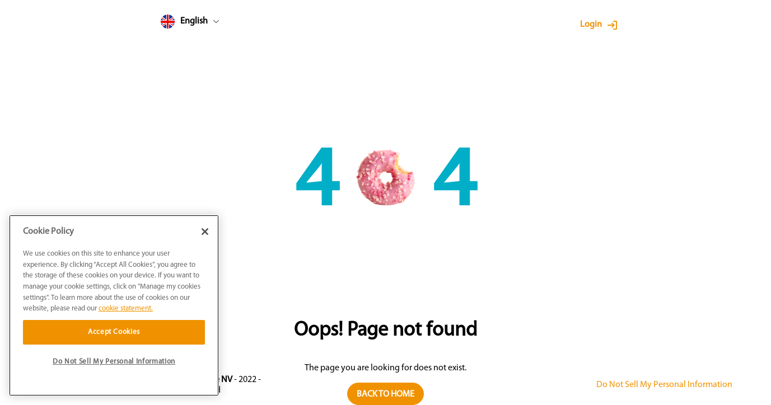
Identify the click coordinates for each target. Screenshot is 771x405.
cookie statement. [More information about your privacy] (126, 308)
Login (591, 24)
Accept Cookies (114, 332)
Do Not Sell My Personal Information (664, 384)
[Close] (205, 231)
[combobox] (211, 23)
